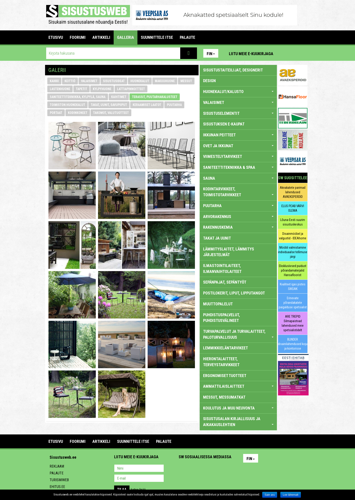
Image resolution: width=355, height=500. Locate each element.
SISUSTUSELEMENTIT (238, 113)
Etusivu (55, 37)
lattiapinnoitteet (131, 89)
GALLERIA (125, 37)
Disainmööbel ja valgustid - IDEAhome (292, 236)
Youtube (303, 53)
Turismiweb (59, 480)
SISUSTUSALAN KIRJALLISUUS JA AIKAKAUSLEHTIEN (238, 421)
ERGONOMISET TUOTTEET (224, 375)
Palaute (56, 473)
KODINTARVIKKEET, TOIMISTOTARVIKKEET (238, 191)
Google (222, 468)
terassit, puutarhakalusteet (154, 97)
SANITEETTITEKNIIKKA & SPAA (238, 167)
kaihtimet (118, 97)
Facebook (293, 53)
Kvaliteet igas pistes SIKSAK (292, 286)
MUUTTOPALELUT (218, 303)
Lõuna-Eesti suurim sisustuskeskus (292, 222)
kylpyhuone (102, 89)
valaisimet (89, 81)
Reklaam (57, 466)
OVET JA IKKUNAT (238, 145)
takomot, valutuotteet (111, 113)
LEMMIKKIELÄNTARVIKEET (225, 348)
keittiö (70, 81)
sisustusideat (114, 81)
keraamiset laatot (147, 105)
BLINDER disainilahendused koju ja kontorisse (292, 344)
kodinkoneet (77, 113)
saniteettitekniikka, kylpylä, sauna (78, 97)
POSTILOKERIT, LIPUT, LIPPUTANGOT (234, 293)
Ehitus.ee (57, 487)
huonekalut (139, 81)
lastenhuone (60, 89)
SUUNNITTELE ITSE (157, 37)
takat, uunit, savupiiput (109, 105)
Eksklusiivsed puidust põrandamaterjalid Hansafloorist (292, 270)
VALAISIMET (238, 102)
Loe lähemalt (290, 494)
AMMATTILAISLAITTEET (238, 386)
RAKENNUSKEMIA (238, 227)
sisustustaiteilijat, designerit (233, 70)
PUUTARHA (238, 205)
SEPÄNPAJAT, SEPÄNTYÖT (224, 282)
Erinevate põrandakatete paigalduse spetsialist (293, 302)
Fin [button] (211, 53)
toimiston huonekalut (67, 105)
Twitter (212, 468)
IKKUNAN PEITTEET (238, 134)
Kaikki (54, 81)
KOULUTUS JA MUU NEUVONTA (238, 408)
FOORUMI (78, 37)
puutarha (174, 105)
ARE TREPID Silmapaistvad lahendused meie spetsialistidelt (293, 323)
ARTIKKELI (101, 37)
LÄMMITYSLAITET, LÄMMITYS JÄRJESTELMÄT (228, 252)
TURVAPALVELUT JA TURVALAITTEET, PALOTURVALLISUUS (238, 334)
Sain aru (270, 494)
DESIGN (209, 80)
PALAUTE (187, 37)
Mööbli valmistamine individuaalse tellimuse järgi (292, 252)
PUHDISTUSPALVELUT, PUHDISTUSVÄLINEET (221, 317)
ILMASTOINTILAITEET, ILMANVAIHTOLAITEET (222, 268)
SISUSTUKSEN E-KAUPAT (224, 124)
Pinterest (283, 53)
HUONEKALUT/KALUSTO (238, 91)
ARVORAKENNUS (238, 216)
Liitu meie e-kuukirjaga (251, 53)
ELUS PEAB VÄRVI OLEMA (292, 208)
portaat (56, 113)
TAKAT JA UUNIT (217, 238)
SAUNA (238, 178)
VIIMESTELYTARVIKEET (238, 156)
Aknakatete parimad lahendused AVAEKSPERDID (292, 192)
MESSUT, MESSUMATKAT (224, 397)
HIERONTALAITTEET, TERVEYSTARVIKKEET (221, 361)
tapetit (81, 89)
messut (186, 81)
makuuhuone (165, 81)
